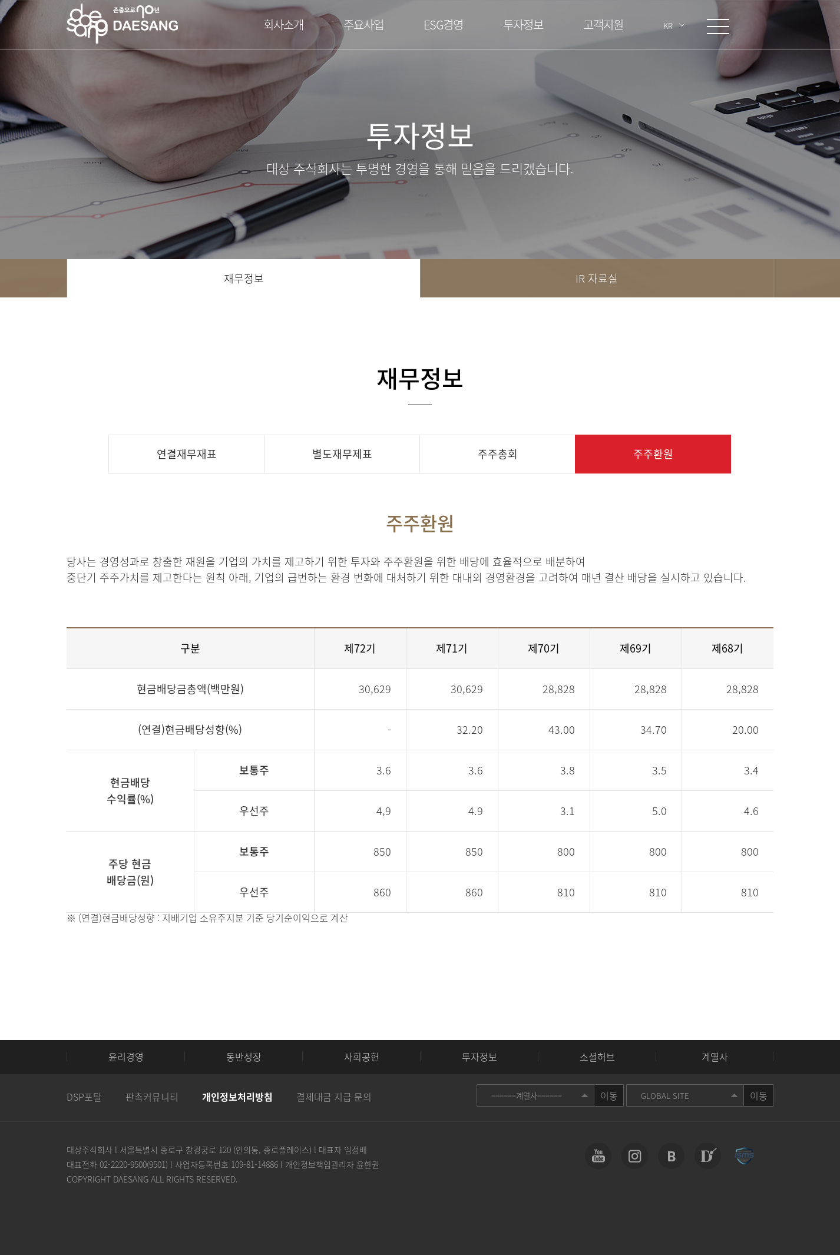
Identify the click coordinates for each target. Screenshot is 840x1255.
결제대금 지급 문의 (334, 1096)
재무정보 (244, 278)
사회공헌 (361, 1056)
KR (668, 25)
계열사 (715, 1056)
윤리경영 (126, 1056)
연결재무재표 (187, 454)
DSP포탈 (84, 1096)
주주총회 (498, 454)
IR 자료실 (597, 278)
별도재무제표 (342, 454)
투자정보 (523, 25)
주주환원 (653, 454)
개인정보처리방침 (237, 1096)
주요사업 (363, 25)
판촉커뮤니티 (151, 1096)
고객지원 (603, 25)
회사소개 (283, 25)
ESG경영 (443, 25)
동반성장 (244, 1056)
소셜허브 (597, 1056)
